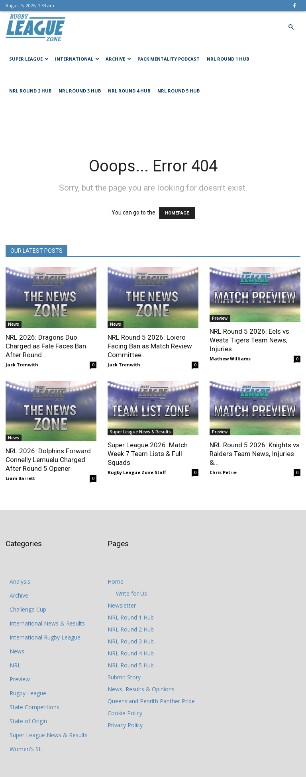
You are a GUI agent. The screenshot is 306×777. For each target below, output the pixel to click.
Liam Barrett (20, 478)
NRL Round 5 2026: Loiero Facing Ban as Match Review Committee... (150, 346)
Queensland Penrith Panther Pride (151, 701)
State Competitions (34, 707)
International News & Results (47, 623)
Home (116, 581)
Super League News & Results (140, 432)
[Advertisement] (153, 124)
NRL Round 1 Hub (228, 59)
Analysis (20, 581)
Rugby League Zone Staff (137, 472)
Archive (118, 59)
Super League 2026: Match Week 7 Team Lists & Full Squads (148, 453)
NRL (15, 665)
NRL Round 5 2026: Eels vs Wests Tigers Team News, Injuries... (249, 340)
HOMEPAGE (177, 213)
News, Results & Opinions (141, 689)
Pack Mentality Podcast (168, 59)
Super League (29, 59)
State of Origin (28, 721)
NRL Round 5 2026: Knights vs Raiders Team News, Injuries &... (255, 453)
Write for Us (131, 593)
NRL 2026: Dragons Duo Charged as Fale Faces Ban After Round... (46, 346)
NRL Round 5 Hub (178, 91)
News (13, 324)
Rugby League (28, 693)
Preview (220, 318)
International (77, 59)
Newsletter (122, 605)
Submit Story (124, 677)
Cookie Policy (125, 713)
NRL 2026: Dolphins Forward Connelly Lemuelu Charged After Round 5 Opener (48, 459)
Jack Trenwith (22, 365)
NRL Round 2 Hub (30, 91)
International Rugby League (45, 637)
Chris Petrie (223, 472)
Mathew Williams (230, 359)
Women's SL (26, 749)
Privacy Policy (125, 725)
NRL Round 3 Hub (80, 91)
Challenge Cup (28, 609)
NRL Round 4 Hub (129, 91)
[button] (290, 27)
